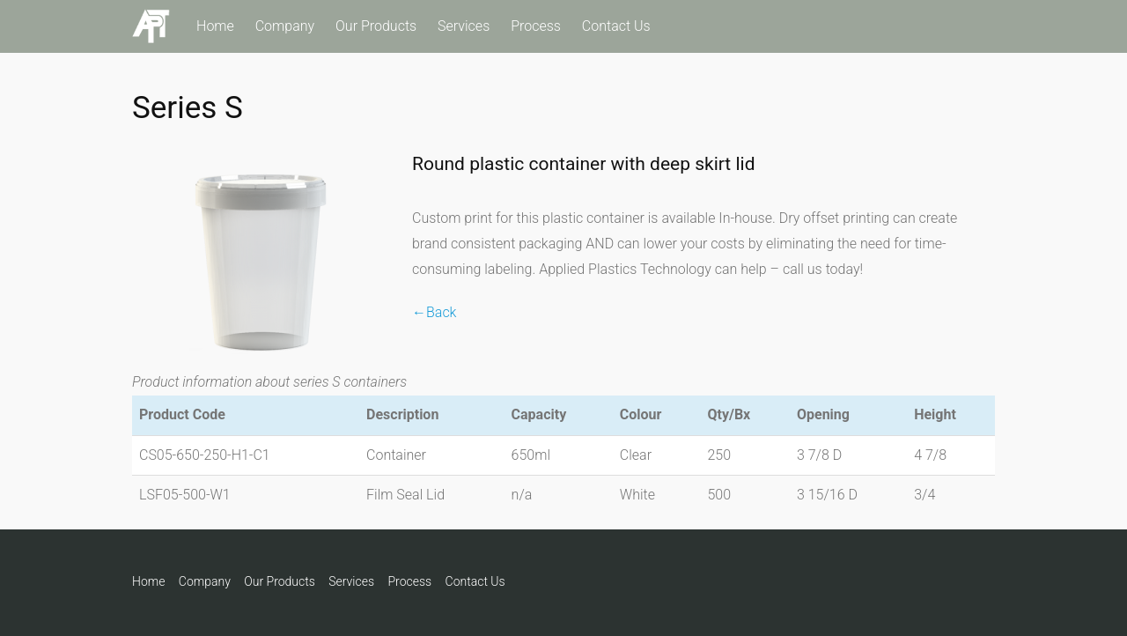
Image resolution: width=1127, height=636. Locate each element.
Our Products (375, 26)
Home (215, 26)
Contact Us (616, 26)
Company (284, 26)
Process (536, 26)
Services (464, 26)
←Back (434, 312)
